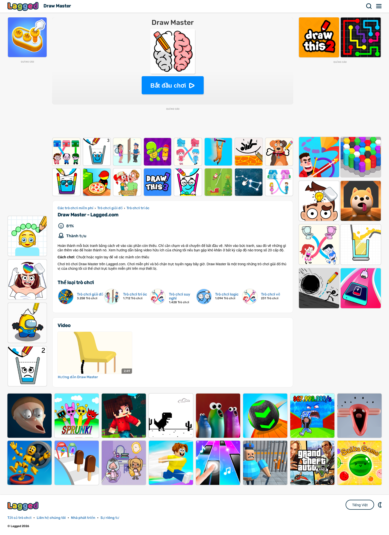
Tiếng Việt (360, 505)
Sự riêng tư (109, 518)
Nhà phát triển (83, 518)
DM (380, 505)
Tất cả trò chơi (19, 518)
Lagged (23, 6)
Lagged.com (23, 506)
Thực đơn (379, 6)
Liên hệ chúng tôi (51, 518)
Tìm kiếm (369, 6)
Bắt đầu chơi (168, 85)
